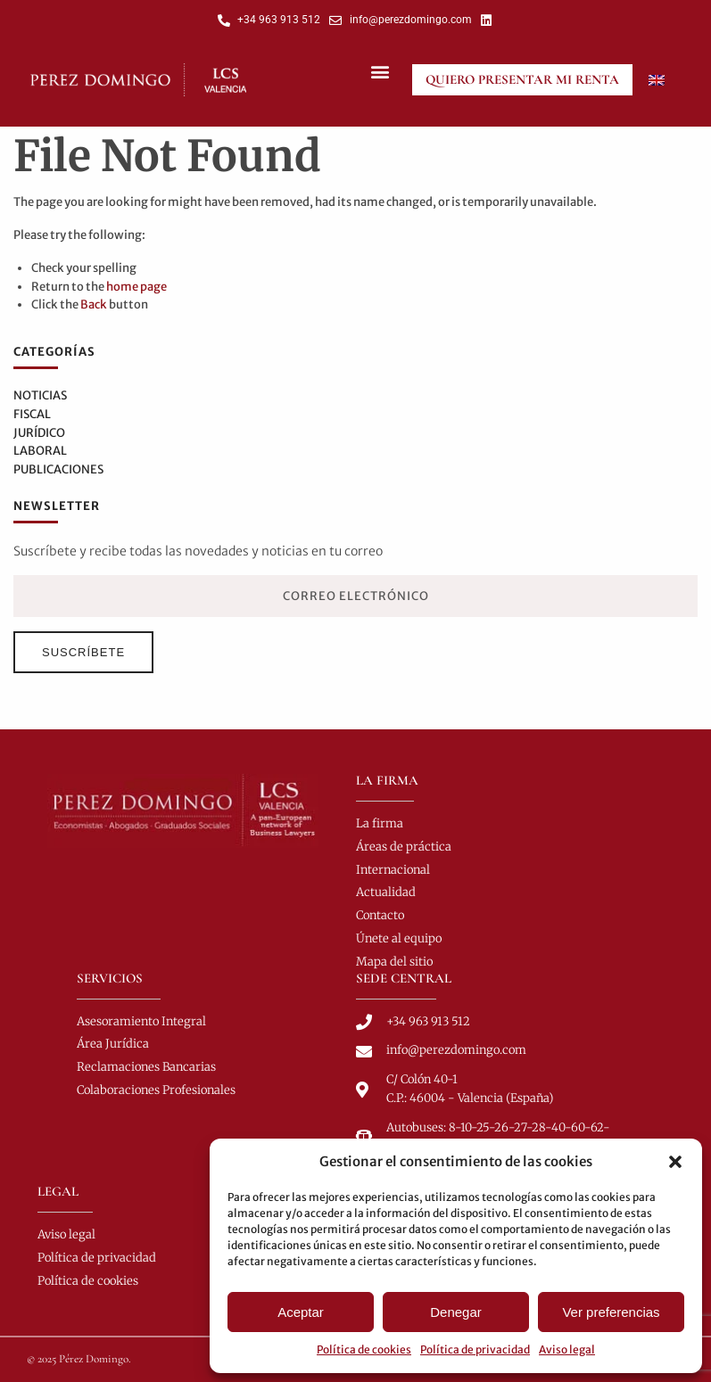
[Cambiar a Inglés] (657, 79)
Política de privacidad (475, 1349)
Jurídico (39, 432)
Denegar (456, 1312)
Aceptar (300, 1312)
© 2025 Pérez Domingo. (79, 1359)
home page (136, 286)
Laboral (40, 450)
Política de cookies (364, 1349)
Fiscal (32, 414)
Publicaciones (58, 469)
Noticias (40, 395)
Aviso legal (567, 1349)
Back (93, 304)
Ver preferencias (610, 1312)
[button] (675, 1162)
